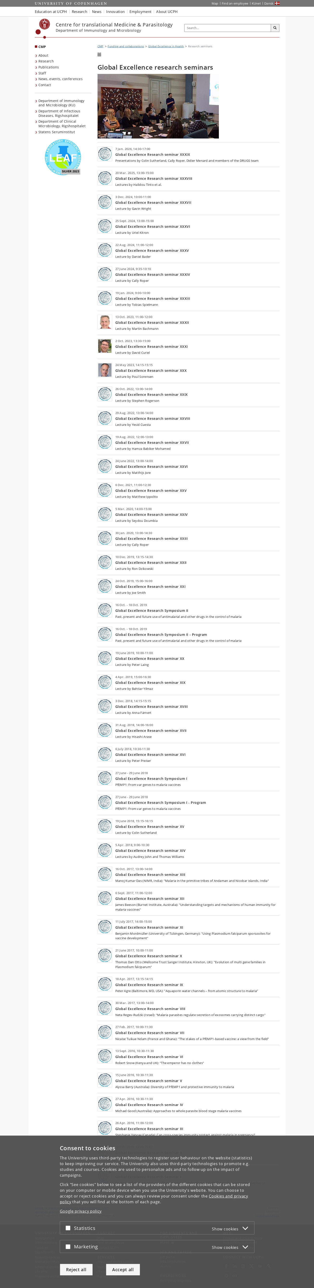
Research (46, 61)
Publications (48, 67)
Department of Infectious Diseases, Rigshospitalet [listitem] (59, 113)
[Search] (275, 28)
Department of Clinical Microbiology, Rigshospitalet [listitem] (62, 123)
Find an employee (235, 3)
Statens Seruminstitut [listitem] (56, 132)
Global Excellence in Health (166, 46)
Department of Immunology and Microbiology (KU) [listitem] (61, 103)
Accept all (123, 1269)
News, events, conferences (60, 79)
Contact (44, 85)
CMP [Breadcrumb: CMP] (101, 46)
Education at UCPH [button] (51, 11)
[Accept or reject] (69, 1228)
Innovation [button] (115, 11)
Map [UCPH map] (215, 3)
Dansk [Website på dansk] (269, 3)
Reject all (76, 1269)
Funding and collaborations (126, 46)
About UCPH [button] (167, 11)
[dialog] (157, 1212)
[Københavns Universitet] (43, 29)
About (43, 55)
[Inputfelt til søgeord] (227, 28)
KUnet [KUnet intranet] (256, 3)
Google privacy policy (81, 1211)
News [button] (96, 11)
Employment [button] (140, 11)
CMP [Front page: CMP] (42, 46)
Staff (42, 73)
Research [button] (79, 11)
